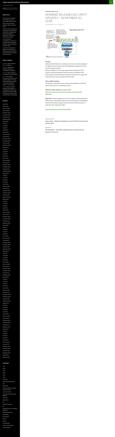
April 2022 (5, 208)
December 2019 (6, 268)
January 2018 (6, 318)
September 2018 (7, 301)
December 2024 (6, 138)
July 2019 (5, 279)
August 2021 (6, 225)
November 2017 (6, 322)
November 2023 (6, 166)
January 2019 (6, 292)
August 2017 (6, 329)
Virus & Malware (6, 427)
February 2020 (6, 264)
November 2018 (6, 296)
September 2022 (7, 197)
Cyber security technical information (16, 2)
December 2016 (6, 346)
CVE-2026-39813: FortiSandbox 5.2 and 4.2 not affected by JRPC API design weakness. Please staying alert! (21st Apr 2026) (10, 42)
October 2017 (6, 324)
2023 (4, 377)
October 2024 (6, 143)
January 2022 (6, 214)
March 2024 (6, 158)
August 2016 (6, 355)
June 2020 (5, 255)
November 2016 (6, 348)
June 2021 (5, 229)
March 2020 (6, 262)
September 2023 (7, 171)
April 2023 (5, 182)
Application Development (9, 381)
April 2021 (5, 234)
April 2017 (5, 337)
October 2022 (6, 195)
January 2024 (6, 162)
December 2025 (6, 112)
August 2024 (6, 147)
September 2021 (7, 223)
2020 (4, 373)
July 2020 (5, 253)
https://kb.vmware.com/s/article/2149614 (58, 109)
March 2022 (6, 210)
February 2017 (6, 342)
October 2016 (6, 350)
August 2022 (6, 199)
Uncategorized (6, 423)
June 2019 (5, 281)
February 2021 (6, 238)
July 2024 (5, 149)
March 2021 (6, 236)
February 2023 (6, 186)
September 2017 (7, 327)
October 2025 (6, 117)
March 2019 (6, 288)
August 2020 (6, 251)
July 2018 (5, 305)
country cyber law (7, 391)
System (4, 421)
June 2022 (5, 203)
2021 (4, 375)
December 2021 (6, 216)
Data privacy (6, 400)
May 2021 (5, 231)
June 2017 (5, 333)
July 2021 (5, 227)
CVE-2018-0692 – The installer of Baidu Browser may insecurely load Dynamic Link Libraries (66, 130)
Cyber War (5, 397)
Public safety (6, 414)
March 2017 (6, 340)
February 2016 (6, 357)
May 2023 (5, 179)
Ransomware (6, 416)
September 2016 (7, 353)
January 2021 (6, 240)
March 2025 (6, 132)
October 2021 (6, 221)
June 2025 (5, 125)
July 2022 (5, 201)
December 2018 (6, 294)
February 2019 (6, 290)
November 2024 (6, 141)
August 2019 (6, 277)
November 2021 (6, 218)
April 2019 (5, 285)
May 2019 (5, 283)
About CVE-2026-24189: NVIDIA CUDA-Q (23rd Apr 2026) (9, 25)
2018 (4, 368)
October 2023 (6, 169)
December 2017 (6, 320)
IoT (3, 406)
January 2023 (6, 188)
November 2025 (6, 115)
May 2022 (5, 205)
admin (62, 24)
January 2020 (6, 266)
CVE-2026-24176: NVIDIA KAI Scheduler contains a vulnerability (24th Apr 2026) (9, 19)
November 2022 (6, 192)
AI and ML (5, 379)
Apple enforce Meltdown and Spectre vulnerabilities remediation (9, 69)
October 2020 (6, 247)
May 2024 (5, 154)
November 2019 (6, 270)
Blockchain (5, 386)
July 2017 (5, 331)
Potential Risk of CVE (51, 11)
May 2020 (5, 257)
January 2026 (6, 110)
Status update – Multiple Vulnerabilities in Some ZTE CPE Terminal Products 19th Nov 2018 (66, 121)
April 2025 (5, 130)
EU (3, 402)
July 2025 (5, 123)
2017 (4, 366)
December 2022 (6, 190)
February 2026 (6, 108)
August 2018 (6, 303)
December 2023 (6, 164)
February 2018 (6, 316)
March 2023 (6, 184)
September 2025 (7, 119)
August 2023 (6, 173)
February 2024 (6, 160)
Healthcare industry (7, 404)
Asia (4, 383)
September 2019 (7, 275)
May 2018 (5, 309)
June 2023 (5, 177)
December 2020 (6, 242)
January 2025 (6, 136)
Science (4, 419)
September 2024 (7, 145)
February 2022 (6, 212)
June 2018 (5, 307)
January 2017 (6, 344)
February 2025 (6, 134)
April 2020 (5, 260)
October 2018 (6, 298)
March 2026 (6, 106)
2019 (4, 370)
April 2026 (5, 104)
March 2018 (6, 314)
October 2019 (6, 272)
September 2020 (7, 249)
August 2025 (6, 121)
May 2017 (5, 335)
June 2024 (5, 151)
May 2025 (5, 128)
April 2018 (5, 311)
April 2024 (5, 156)
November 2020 (6, 244)
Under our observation (8, 425)
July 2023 (5, 175)
